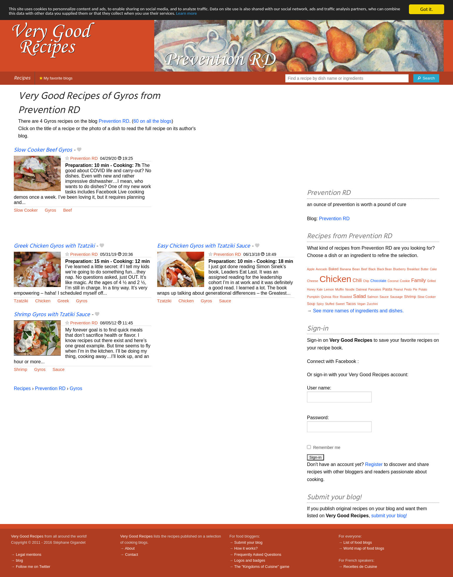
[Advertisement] (226, 194)
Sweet (340, 304)
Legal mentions (28, 554)
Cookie (405, 281)
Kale (320, 289)
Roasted (346, 297)
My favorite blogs (56, 78)
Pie (415, 289)
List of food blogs (357, 542)
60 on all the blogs (152, 121)
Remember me (326, 447)
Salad (359, 296)
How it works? (246, 548)
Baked (333, 269)
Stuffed (329, 304)
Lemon (329, 289)
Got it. (426, 9)
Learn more (264, 14)
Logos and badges (249, 560)
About (130, 548)
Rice (335, 297)
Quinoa (326, 297)
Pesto (408, 289)
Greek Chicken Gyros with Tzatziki (54, 246)
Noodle (350, 289)
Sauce (225, 301)
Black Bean (384, 269)
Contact (131, 554)
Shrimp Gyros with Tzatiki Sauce (52, 314)
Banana (345, 269)
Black (371, 269)
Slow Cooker (26, 210)
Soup (311, 304)
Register (374, 464)
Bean (356, 269)
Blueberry (399, 269)
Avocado (321, 269)
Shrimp (20, 369)
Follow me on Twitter (33, 566)
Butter (425, 269)
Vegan (361, 304)
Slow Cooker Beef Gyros (43, 150)
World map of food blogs (363, 548)
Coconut (392, 281)
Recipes (22, 78)
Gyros (50, 210)
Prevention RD (114, 121)
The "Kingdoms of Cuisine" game (261, 566)
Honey (311, 289)
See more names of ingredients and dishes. (358, 310)
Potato (423, 289)
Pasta (387, 289)
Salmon (372, 297)
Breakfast (413, 269)
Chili (357, 280)
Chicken (43, 301)
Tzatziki (21, 301)
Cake (433, 269)
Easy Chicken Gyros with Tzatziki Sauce (203, 246)
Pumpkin (313, 297)
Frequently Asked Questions (257, 554)
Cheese (312, 281)
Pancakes (374, 289)
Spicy (319, 304)
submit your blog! (389, 515)
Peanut (398, 289)
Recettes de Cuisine (360, 566)
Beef (67, 210)
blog (19, 560)
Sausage (396, 297)
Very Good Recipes (27, 536)
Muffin (339, 289)
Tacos (351, 303)
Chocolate (378, 281)
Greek (63, 301)
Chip (366, 281)
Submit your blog (248, 542)
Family (418, 280)
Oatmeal (361, 289)
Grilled (431, 281)
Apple (311, 269)
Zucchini (372, 304)
